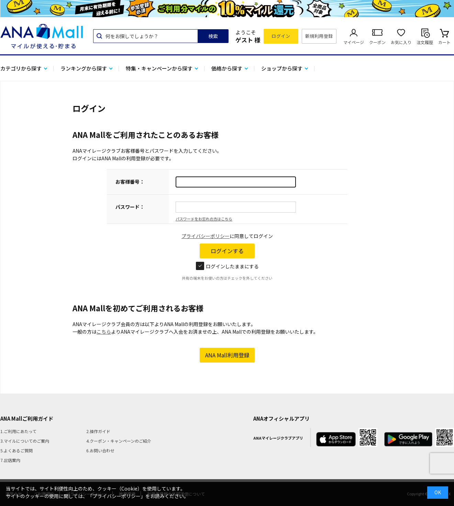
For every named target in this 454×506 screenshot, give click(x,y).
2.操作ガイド (98, 431)
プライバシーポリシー (205, 236)
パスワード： (129, 206)
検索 (213, 36)
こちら (104, 331)
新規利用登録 (319, 36)
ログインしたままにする (227, 266)
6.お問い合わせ (100, 450)
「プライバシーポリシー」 (116, 496)
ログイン (281, 36)
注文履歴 (425, 42)
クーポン (377, 42)
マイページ (353, 42)
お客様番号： (129, 181)
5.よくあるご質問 (16, 450)
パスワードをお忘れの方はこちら (204, 219)
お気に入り (401, 42)
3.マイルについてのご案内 (24, 441)
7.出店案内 (10, 460)
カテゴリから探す (21, 68)
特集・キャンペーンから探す (159, 68)
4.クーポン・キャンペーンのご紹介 (118, 441)
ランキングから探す (83, 68)
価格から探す (226, 68)
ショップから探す (281, 68)
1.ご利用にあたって (18, 431)
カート (444, 42)
